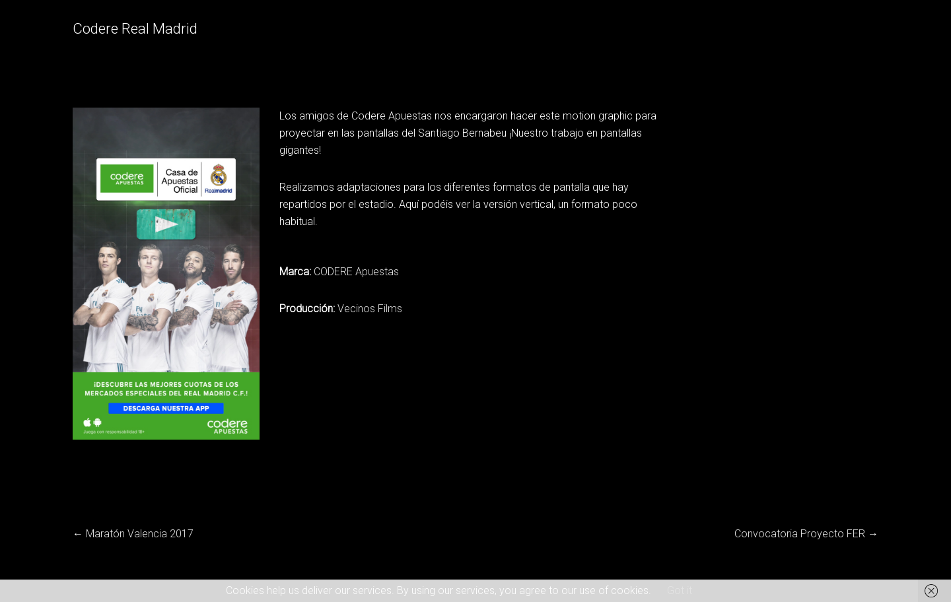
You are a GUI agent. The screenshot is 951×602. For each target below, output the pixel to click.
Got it (679, 590)
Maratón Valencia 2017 (140, 533)
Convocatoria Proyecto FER (799, 533)
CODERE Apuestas (356, 271)
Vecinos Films (369, 308)
